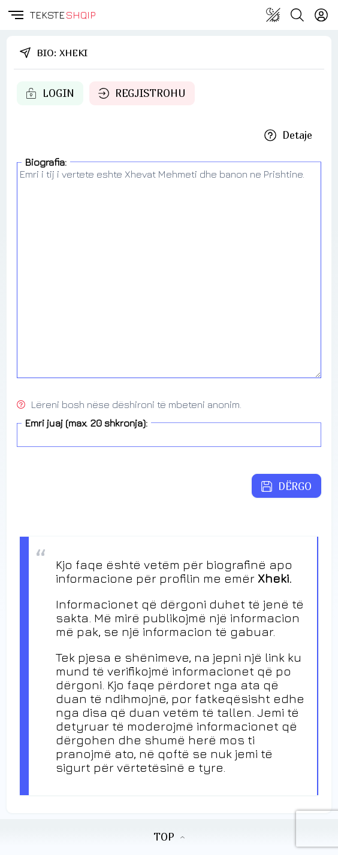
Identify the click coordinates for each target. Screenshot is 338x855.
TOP (169, 837)
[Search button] (297, 15)
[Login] (321, 15)
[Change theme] (273, 15)
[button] (15, 15)
